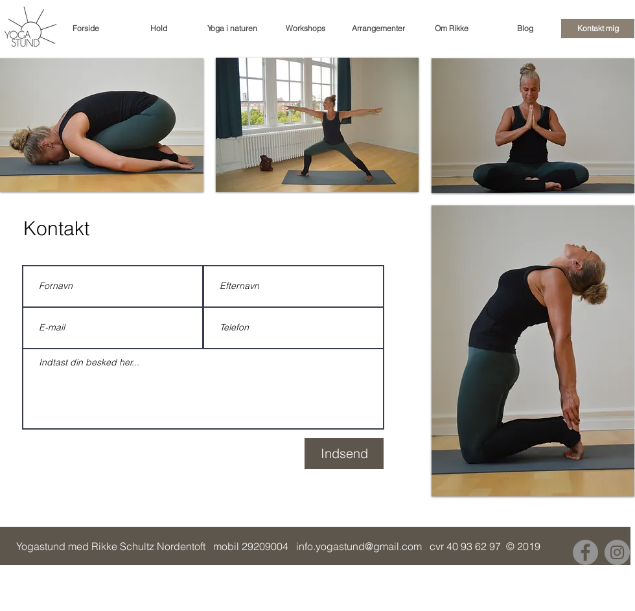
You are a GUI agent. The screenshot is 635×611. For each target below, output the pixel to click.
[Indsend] (344, 453)
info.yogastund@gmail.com (359, 546)
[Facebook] (585, 552)
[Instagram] (617, 552)
